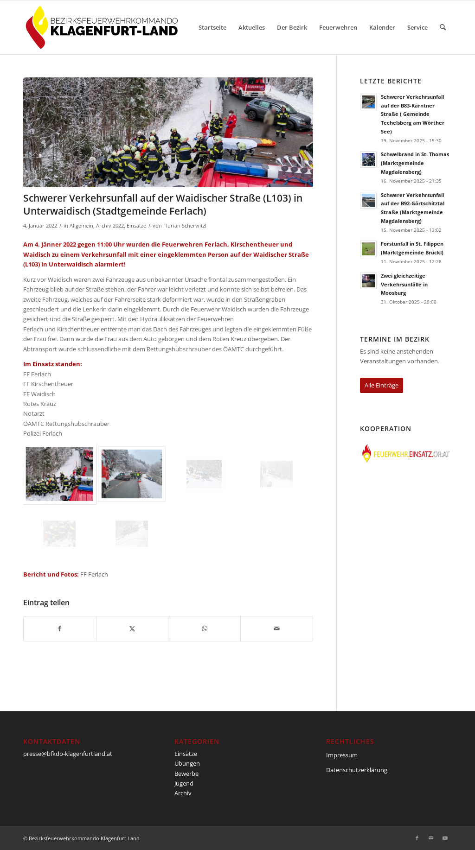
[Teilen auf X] (132, 628)
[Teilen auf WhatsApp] (204, 628)
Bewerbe (186, 773)
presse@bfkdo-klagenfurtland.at (67, 753)
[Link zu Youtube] (445, 838)
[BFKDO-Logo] (103, 27)
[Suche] (443, 27)
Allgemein (81, 225)
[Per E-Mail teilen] (277, 628)
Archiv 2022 (110, 225)
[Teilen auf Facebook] (60, 628)
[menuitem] (212, 27)
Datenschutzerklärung (356, 770)
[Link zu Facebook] (417, 838)
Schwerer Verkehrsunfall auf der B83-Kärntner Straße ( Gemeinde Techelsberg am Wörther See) (412, 114)
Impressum (342, 755)
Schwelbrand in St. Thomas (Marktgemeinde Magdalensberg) (415, 163)
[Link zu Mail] (431, 838)
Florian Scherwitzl (184, 225)
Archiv (183, 793)
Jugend (183, 783)
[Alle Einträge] (381, 385)
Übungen (187, 763)
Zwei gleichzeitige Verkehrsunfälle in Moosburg (404, 284)
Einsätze (136, 225)
